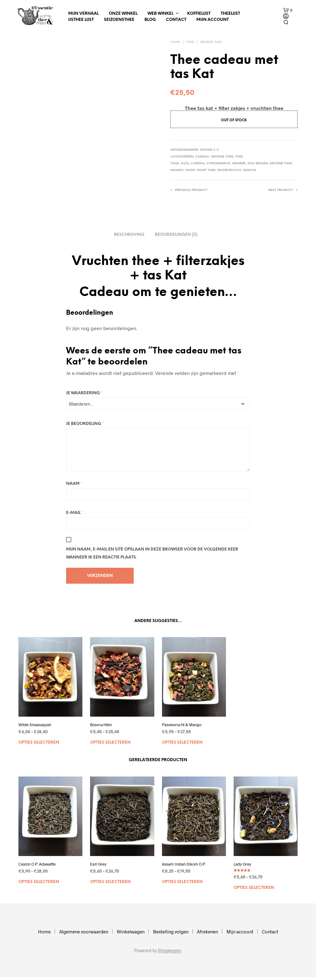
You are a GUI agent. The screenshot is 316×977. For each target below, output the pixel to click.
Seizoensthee (119, 20)
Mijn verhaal (83, 14)
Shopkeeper (169, 950)
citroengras (218, 163)
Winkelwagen (130, 931)
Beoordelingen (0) (176, 235)
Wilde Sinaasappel (34, 724)
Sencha (249, 170)
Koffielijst (199, 14)
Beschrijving (129, 235)
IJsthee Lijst (81, 20)
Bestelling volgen (170, 931)
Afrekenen (207, 931)
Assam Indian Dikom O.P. (184, 864)
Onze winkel (123, 14)
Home (175, 42)
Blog (150, 20)
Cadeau (202, 156)
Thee (190, 42)
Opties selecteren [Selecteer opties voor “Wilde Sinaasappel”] (38, 743)
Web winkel (160, 14)
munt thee (206, 170)
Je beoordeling (85, 424)
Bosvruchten (101, 724)
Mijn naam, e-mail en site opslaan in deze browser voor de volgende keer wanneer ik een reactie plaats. (152, 553)
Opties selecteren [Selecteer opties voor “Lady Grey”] (254, 888)
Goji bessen (257, 163)
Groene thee (211, 42)
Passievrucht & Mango (181, 724)
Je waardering (84, 393)
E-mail (74, 513)
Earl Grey (98, 864)
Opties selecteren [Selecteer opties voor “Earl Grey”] (110, 882)
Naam (74, 484)
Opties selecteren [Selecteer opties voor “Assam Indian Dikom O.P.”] (182, 882)
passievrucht (229, 170)
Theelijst (230, 14)
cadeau (198, 163)
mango (177, 170)
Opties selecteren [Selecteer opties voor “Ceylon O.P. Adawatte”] (38, 882)
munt (190, 170)
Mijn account (212, 20)
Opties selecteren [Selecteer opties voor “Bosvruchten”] (110, 743)
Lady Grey (242, 864)
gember (239, 163)
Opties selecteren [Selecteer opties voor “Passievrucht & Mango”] (182, 743)
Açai (185, 163)
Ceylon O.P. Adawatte (37, 864)
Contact (176, 20)
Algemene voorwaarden (83, 931)
